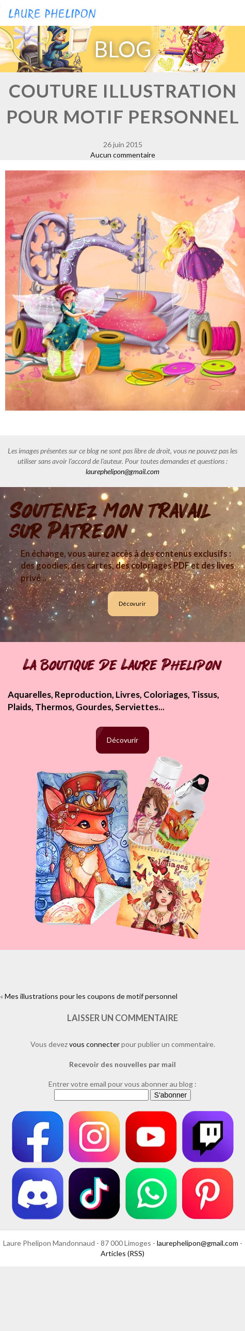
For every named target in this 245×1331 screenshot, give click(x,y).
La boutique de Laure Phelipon (122, 665)
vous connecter (94, 1044)
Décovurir (132, 603)
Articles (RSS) (122, 1253)
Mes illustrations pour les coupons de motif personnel (91, 996)
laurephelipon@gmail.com (122, 471)
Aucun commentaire (122, 154)
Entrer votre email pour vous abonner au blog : (122, 1083)
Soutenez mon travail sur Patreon (110, 521)
